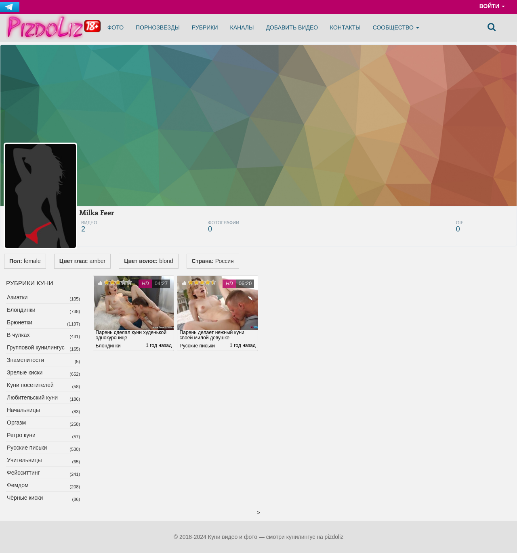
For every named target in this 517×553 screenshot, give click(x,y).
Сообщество (396, 27)
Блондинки (21, 310)
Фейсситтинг (23, 472)
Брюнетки (19, 322)
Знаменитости (25, 360)
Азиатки (17, 297)
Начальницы (23, 410)
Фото (115, 27)
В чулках (18, 335)
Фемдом (18, 485)
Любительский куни (32, 397)
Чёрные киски (25, 497)
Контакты (345, 27)
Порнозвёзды (158, 27)
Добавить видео (292, 27)
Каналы (242, 27)
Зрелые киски (24, 372)
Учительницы (24, 460)
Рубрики (205, 27)
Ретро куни (21, 435)
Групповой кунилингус (36, 347)
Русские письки (27, 447)
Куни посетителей (30, 385)
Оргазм (16, 422)
